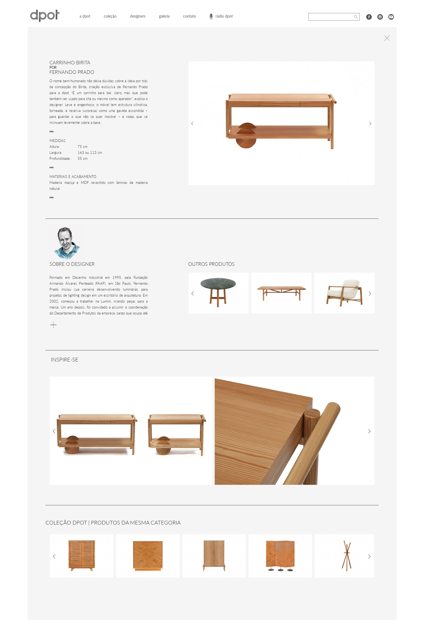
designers (137, 16)
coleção (110, 16)
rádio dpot (224, 16)
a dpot (85, 16)
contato (189, 16)
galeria (164, 16)
